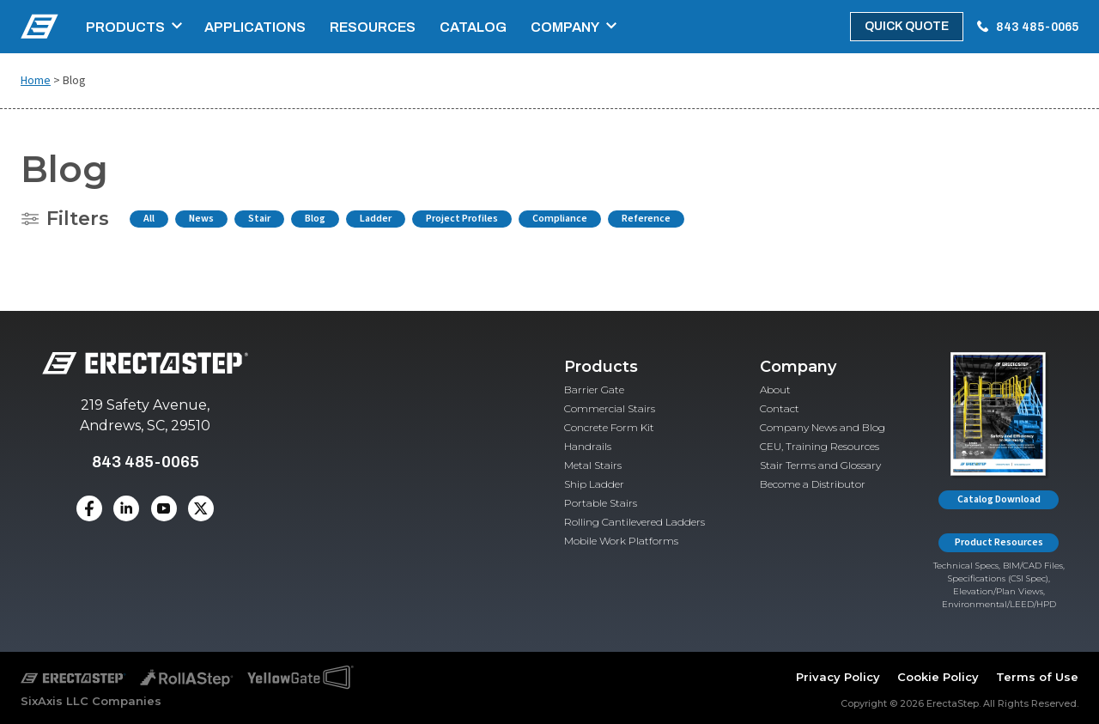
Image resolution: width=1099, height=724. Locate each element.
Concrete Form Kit (609, 427)
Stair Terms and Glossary (820, 465)
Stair (259, 218)
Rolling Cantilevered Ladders (634, 521)
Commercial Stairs (609, 408)
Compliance (559, 218)
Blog (315, 218)
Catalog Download (999, 499)
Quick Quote (907, 26)
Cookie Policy (938, 677)
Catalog (473, 27)
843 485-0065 (1037, 27)
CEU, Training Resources (819, 446)
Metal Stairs (593, 465)
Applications (255, 27)
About (775, 389)
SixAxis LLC (54, 701)
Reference (646, 218)
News (201, 218)
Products (125, 27)
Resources (373, 27)
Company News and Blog (822, 427)
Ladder (376, 218)
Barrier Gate (594, 389)
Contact (779, 408)
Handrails (587, 446)
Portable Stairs (600, 502)
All (149, 218)
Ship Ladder (594, 484)
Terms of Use (1037, 677)
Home (36, 80)
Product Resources (999, 542)
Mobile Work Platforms (621, 540)
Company (565, 27)
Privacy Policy (838, 677)
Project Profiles (462, 218)
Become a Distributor (812, 484)
